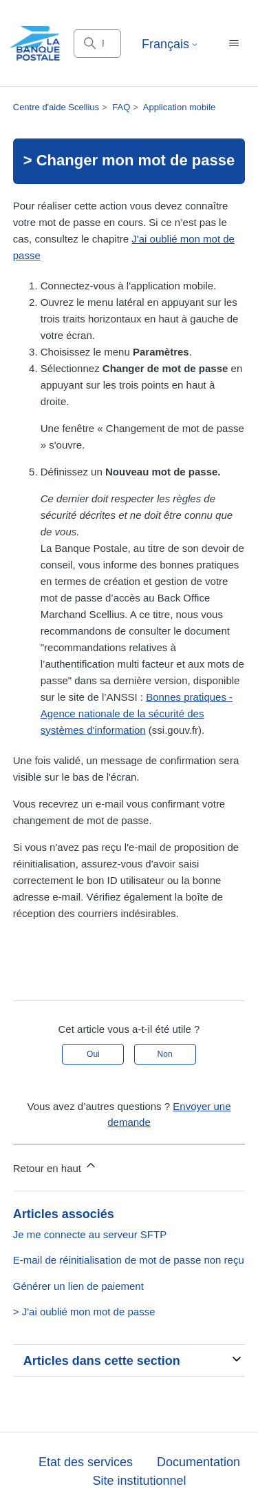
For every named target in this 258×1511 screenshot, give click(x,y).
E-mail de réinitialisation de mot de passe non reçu (128, 1260)
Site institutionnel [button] (139, 1481)
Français (170, 44)
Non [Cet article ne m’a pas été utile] (165, 1054)
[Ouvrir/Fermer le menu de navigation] (233, 43)
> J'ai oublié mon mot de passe (84, 1311)
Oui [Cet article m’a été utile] (93, 1054)
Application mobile (179, 107)
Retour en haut (55, 1166)
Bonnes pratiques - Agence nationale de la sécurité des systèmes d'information (137, 713)
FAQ (121, 107)
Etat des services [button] (86, 1462)
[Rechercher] (97, 43)
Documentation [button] (198, 1462)
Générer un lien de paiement (78, 1286)
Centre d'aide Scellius (56, 107)
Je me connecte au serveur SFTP (89, 1234)
